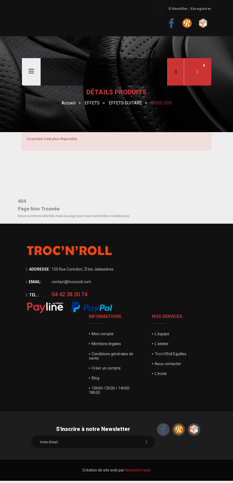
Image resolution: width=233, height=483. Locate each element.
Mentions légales (106, 346)
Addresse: (38, 271)
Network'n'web (138, 472)
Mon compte (103, 336)
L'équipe (162, 336)
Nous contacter (168, 366)
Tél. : (32, 297)
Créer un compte (106, 370)
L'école (161, 376)
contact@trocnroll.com (71, 284)
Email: (33, 284)
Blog (95, 380)
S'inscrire (146, 444)
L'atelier (162, 346)
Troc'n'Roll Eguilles (170, 356)
